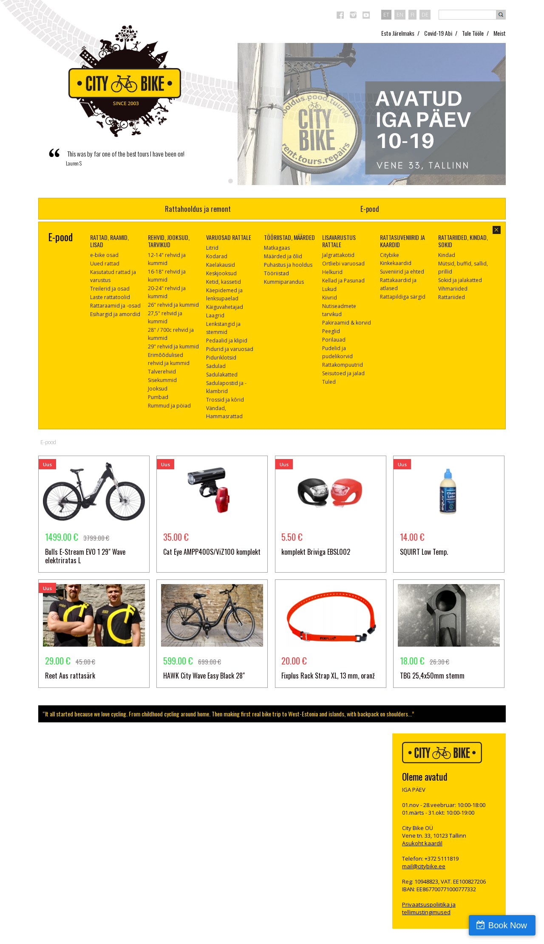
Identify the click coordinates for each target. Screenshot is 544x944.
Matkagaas (277, 247)
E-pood (369, 208)
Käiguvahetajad (224, 307)
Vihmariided (453, 288)
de (425, 14)
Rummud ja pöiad (169, 405)
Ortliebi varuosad (343, 263)
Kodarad (216, 256)
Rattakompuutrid (342, 364)
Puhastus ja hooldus (288, 264)
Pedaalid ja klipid (226, 340)
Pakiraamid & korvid (346, 322)
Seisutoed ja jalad (343, 373)
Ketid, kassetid (223, 281)
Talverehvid (162, 371)
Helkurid (332, 272)
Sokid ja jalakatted (460, 280)
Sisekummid (162, 380)
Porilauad (334, 339)
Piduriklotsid (221, 357)
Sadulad (216, 366)
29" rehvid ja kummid (173, 346)
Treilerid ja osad (110, 288)
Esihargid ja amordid (115, 314)
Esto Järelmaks (397, 33)
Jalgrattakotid (338, 255)
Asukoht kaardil (422, 843)
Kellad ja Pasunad (343, 280)
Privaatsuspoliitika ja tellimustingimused (429, 908)
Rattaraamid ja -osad (115, 305)
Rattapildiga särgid (402, 296)
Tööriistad (276, 273)
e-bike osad (104, 255)
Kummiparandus (284, 281)
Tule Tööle (473, 33)
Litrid (212, 247)
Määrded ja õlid (283, 256)
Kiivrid (329, 297)
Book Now (507, 925)
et (386, 14)
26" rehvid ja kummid (173, 304)
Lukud (329, 289)
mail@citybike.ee (423, 866)
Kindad (446, 255)
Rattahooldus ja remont (198, 208)
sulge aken (497, 230)
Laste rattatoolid (110, 297)
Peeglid (331, 331)
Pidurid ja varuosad (229, 349)
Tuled (329, 381)
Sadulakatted (222, 374)
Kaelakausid (220, 264)
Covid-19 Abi (438, 33)
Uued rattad (104, 263)
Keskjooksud (221, 273)
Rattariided (451, 297)
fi (412, 14)
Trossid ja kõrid (225, 399)
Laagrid (215, 315)
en (400, 14)
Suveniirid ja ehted (402, 271)
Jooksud (157, 388)
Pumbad (158, 397)
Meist (499, 33)
